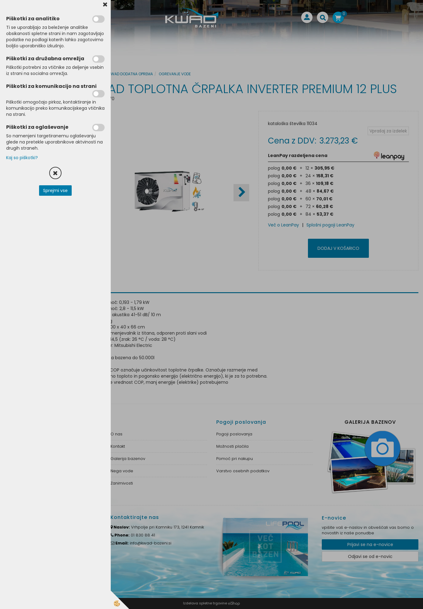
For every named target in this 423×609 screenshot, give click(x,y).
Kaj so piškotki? (22, 158)
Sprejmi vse (55, 190)
